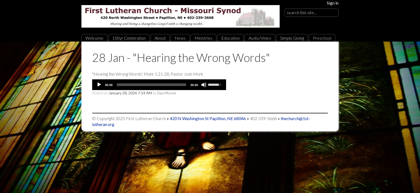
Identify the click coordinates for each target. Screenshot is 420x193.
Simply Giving (292, 37)
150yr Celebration (129, 37)
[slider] (151, 84)
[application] (159, 84)
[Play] (99, 84)
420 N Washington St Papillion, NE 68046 (208, 118)
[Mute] (204, 84)
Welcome (94, 37)
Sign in (333, 2)
